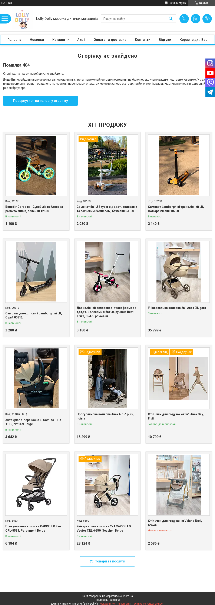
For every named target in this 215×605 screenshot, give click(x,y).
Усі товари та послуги (107, 561)
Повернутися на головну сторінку (40, 101)
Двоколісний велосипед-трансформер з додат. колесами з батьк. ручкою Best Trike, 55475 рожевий (106, 312)
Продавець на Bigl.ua (107, 599)
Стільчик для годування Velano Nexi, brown (175, 523)
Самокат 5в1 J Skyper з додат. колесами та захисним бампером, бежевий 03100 (107, 209)
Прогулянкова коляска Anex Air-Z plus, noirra (105, 416)
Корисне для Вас (193, 40)
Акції (81, 40)
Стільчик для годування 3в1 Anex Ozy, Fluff (176, 416)
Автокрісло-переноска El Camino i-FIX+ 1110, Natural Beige (34, 422)
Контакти (142, 40)
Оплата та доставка (110, 40)
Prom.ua (128, 596)
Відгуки (165, 40)
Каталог (59, 40)
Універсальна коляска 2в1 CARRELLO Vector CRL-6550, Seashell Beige (104, 528)
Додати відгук (207, 18)
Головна (14, 40)
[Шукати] (171, 19)
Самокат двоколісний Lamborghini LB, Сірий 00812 (33, 315)
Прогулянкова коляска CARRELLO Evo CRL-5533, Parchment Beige (33, 528)
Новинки (37, 40)
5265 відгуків (178, 2)
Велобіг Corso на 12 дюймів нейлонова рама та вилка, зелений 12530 (34, 209)
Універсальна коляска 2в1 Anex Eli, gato (177, 308)
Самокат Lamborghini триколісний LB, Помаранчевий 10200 (176, 209)
